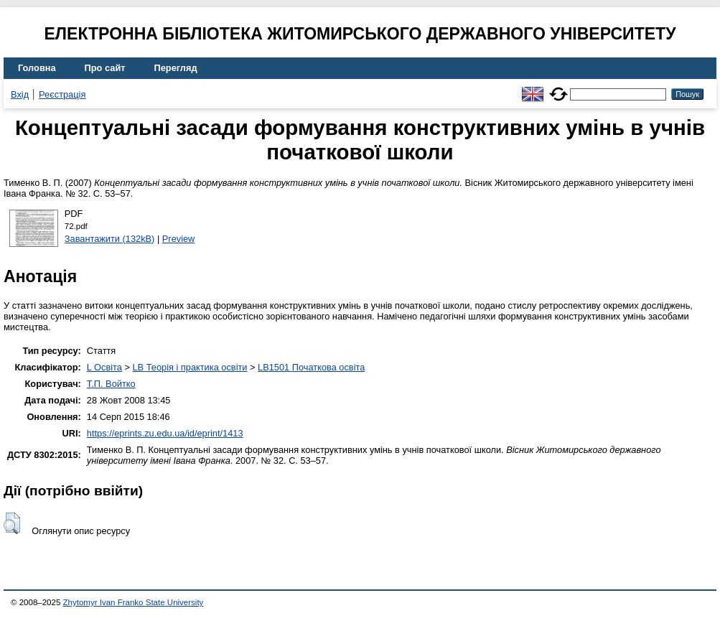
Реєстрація (62, 94)
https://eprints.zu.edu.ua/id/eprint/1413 (165, 433)
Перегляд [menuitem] (175, 67)
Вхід (20, 94)
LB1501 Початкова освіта (311, 367)
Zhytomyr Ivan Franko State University (133, 602)
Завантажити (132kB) (110, 238)
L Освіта (104, 367)
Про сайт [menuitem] (105, 67)
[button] (12, 523)
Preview (178, 238)
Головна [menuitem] (37, 67)
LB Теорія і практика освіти (189, 367)
